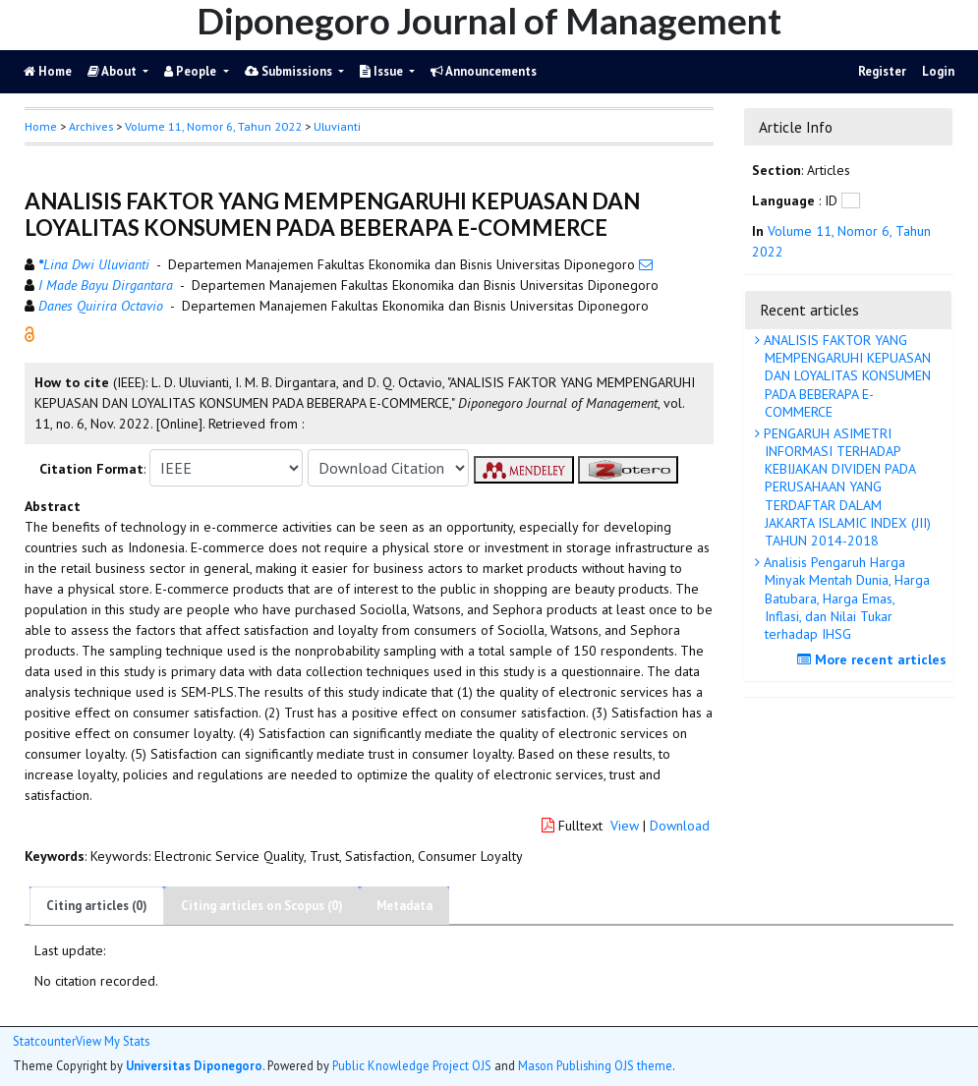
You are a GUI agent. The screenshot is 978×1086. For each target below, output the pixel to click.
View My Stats (112, 1041)
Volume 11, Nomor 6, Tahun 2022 (213, 126)
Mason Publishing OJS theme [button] (595, 1065)
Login (938, 71)
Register (882, 71)
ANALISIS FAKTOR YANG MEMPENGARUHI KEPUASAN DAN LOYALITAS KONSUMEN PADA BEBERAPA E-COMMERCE (845, 376)
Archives (91, 126)
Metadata (404, 905)
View (624, 825)
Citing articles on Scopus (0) (262, 905)
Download (680, 825)
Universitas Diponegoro (194, 1065)
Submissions (290, 71)
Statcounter (44, 1041)
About (113, 71)
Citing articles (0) (96, 905)
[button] (29, 333)
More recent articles (874, 659)
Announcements (484, 71)
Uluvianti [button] (337, 126)
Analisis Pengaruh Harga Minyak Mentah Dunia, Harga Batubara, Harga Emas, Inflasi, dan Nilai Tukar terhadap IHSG (845, 598)
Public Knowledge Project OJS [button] (411, 1065)
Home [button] (41, 126)
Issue (383, 71)
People (191, 71)
